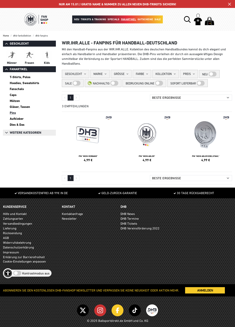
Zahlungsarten (13, 218)
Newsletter (69, 218)
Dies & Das (17, 125)
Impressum (11, 252)
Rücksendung (12, 233)
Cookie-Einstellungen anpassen (24, 261)
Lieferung (9, 228)
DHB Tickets (128, 223)
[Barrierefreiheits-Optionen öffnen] (8, 273)
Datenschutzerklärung (18, 247)
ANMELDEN (205, 290)
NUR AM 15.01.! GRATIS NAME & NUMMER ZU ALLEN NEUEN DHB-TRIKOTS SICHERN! (117, 4)
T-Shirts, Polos (20, 77)
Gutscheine (145, 19)
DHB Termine (129, 218)
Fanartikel (128, 19)
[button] (187, 19)
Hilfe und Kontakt (15, 214)
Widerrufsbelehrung (17, 242)
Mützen (15, 101)
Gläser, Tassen (20, 107)
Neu (76, 19)
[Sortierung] (191, 98)
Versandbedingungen (17, 223)
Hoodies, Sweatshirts (24, 83)
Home (6, 35)
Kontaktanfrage (72, 214)
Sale (157, 19)
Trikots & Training (93, 19)
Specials (113, 19)
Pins (13, 113)
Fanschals (17, 89)
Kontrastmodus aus (36, 273)
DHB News (127, 214)
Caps (13, 95)
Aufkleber (17, 119)
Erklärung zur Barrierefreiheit (24, 257)
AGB (6, 238)
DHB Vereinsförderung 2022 (139, 228)
